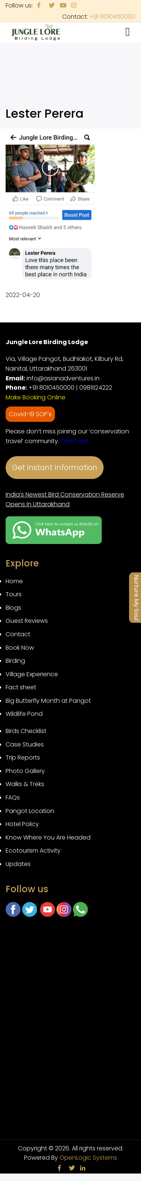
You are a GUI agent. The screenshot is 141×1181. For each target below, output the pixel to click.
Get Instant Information (54, 468)
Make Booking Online (35, 397)
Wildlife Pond (24, 713)
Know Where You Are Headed (48, 837)
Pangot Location (30, 811)
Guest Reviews (27, 620)
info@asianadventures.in (63, 378)
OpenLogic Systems (88, 1157)
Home (14, 581)
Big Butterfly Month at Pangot (48, 700)
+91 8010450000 (112, 16)
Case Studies (25, 744)
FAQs (13, 797)
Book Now (20, 647)
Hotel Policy (22, 824)
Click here (74, 441)
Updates (18, 864)
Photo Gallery (25, 771)
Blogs (13, 607)
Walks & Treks (25, 784)
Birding (15, 660)
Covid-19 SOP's (30, 414)
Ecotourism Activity (33, 850)
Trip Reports (23, 757)
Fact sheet (21, 687)
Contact (18, 634)
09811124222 (95, 387)
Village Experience (32, 674)
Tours (14, 594)
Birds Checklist (26, 731)
